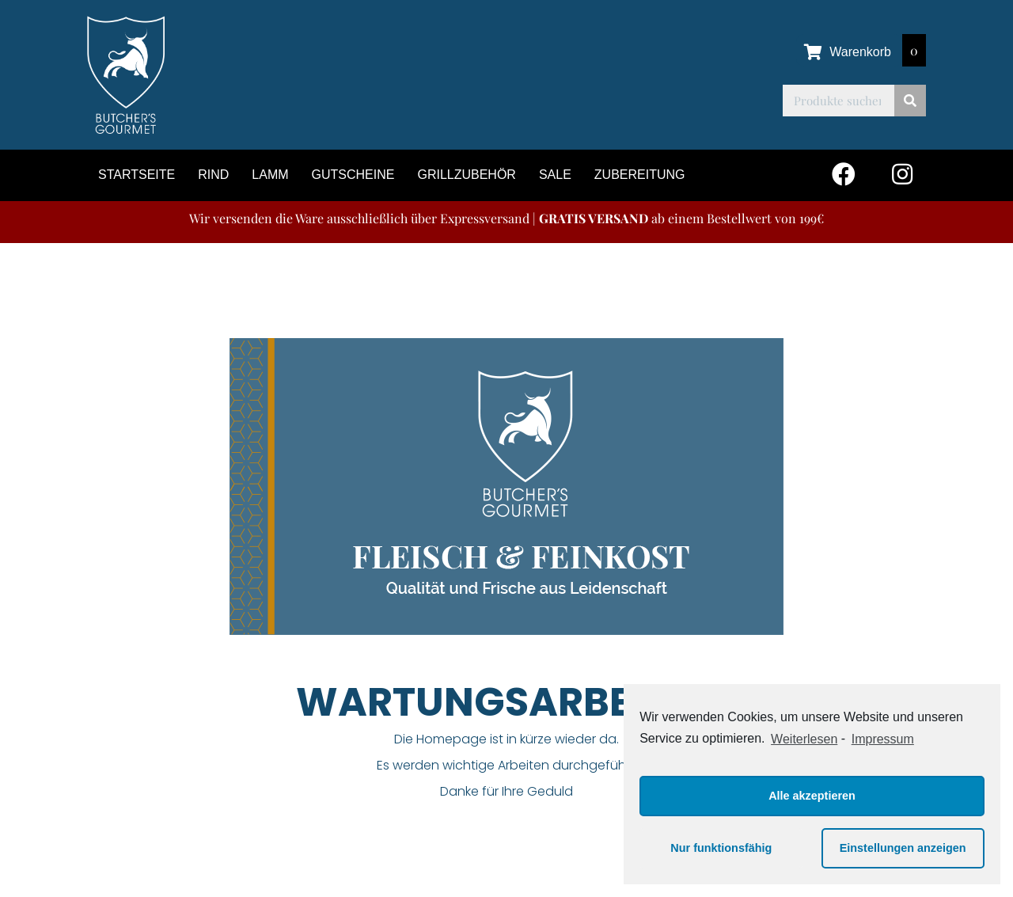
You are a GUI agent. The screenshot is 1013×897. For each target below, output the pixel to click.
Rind (213, 174)
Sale (555, 174)
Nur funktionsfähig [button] (721, 848)
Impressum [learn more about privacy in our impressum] (883, 739)
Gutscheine (353, 174)
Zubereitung (639, 174)
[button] (843, 173)
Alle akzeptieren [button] (812, 795)
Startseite (136, 174)
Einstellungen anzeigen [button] (903, 848)
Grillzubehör (466, 174)
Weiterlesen (804, 739)
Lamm (270, 174)
